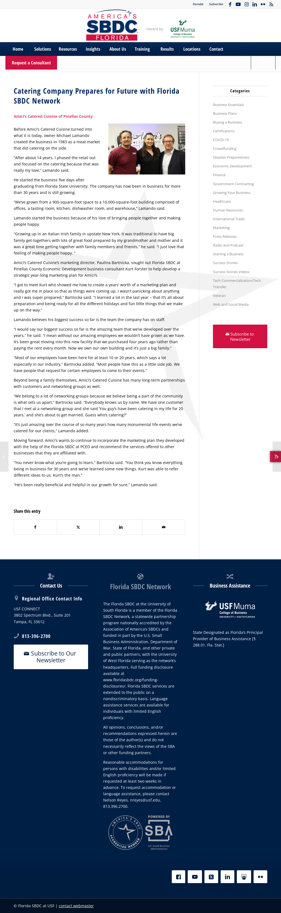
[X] (211, 876)
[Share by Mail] (163, 527)
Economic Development (232, 166)
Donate (198, 4)
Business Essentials (228, 104)
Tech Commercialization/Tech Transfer (237, 283)
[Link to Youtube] (238, 4)
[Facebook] (178, 876)
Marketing (221, 227)
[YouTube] (195, 876)
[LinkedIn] (227, 876)
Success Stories (225, 262)
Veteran (219, 295)
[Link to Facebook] (230, 4)
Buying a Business (227, 122)
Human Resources (228, 210)
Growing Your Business (231, 192)
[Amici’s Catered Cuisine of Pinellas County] (4, 457)
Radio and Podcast (228, 245)
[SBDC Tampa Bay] (140, 25)
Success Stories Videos (231, 271)
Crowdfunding (224, 148)
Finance (219, 174)
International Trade (229, 218)
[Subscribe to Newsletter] (240, 336)
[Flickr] (260, 876)
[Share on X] (78, 527)
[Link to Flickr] (263, 4)
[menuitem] (198, 4)
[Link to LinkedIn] (255, 4)
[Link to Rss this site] (271, 4)
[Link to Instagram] (247, 4)
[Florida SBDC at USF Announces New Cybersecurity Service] (276, 457)
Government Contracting (233, 183)
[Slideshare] (244, 876)
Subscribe (216, 4)
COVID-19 (221, 139)
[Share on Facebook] (35, 527)
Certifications (224, 130)
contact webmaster (76, 905)
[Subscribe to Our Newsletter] (51, 657)
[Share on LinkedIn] (121, 527)
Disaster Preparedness (231, 157)
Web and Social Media (231, 304)
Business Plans (225, 113)
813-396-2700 (36, 636)
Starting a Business (228, 253)
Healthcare (222, 201)
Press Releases (225, 236)
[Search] (263, 63)
